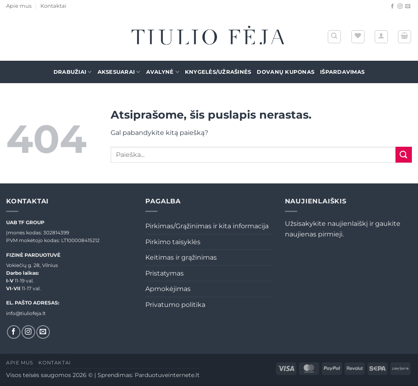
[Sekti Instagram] (400, 6)
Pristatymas (164, 273)
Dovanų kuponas (285, 72)
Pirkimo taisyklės (172, 242)
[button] (381, 36)
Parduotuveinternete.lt (167, 375)
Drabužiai (72, 72)
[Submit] (404, 155)
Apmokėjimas (168, 289)
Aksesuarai (119, 72)
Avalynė (162, 72)
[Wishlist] (358, 36)
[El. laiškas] (407, 6)
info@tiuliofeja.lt (26, 313)
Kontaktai (53, 6)
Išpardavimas (342, 72)
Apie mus (18, 6)
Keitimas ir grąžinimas (181, 257)
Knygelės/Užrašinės (218, 72)
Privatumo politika (175, 305)
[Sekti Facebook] (392, 6)
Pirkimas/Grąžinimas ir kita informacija (207, 226)
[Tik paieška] (334, 36)
